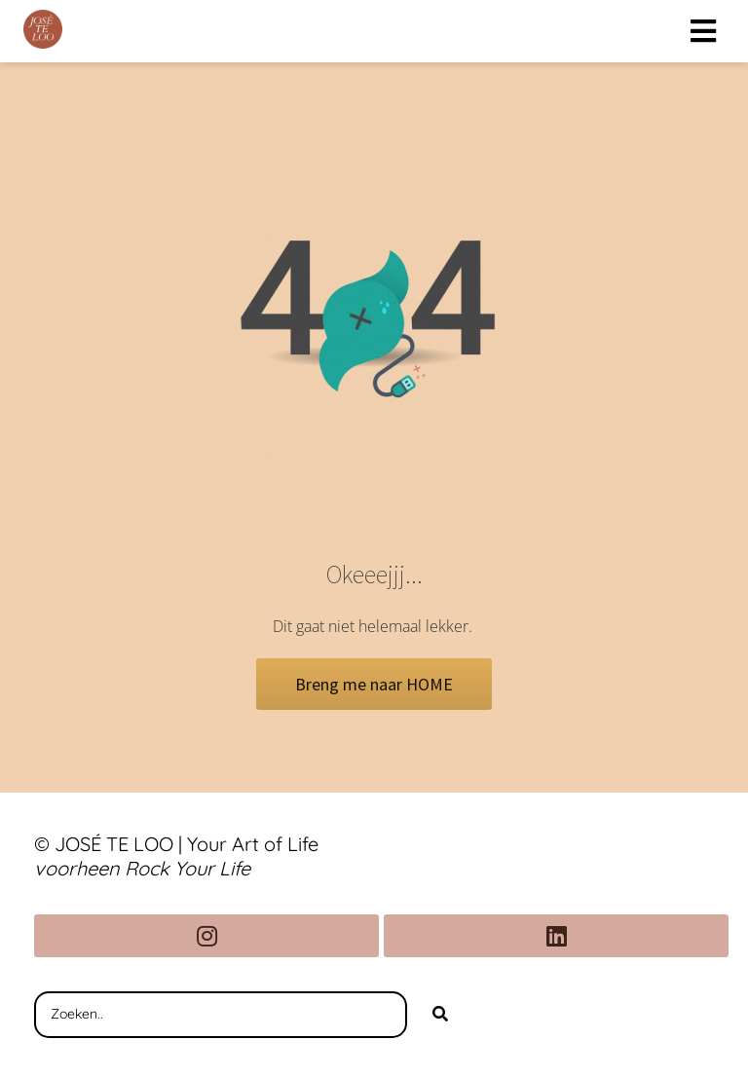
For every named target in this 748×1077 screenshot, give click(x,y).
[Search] (440, 1014)
